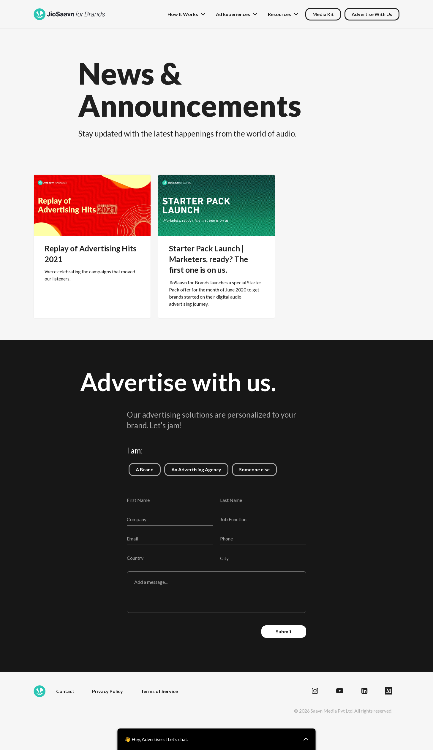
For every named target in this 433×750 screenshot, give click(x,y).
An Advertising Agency (192, 467)
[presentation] (172, 631)
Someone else (251, 467)
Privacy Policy (107, 691)
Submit (284, 631)
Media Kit (323, 14)
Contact (65, 691)
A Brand (141, 467)
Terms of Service (159, 691)
